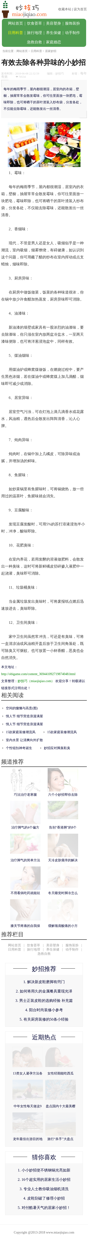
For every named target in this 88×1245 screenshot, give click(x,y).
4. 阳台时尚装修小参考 (44, 1010)
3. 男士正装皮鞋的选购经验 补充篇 (44, 1001)
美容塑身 (53, 23)
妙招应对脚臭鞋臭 (57, 748)
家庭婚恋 (53, 42)
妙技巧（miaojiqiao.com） (36, 681)
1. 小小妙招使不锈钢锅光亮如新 (44, 1170)
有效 (4, 76)
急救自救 (34, 42)
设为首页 (80, 9)
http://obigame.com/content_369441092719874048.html (38, 674)
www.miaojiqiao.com (60, 1232)
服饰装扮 (72, 23)
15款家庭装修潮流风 (20, 732)
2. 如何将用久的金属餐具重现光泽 (44, 991)
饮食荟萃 (34, 23)
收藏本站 (64, 9)
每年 (83, 73)
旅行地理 (34, 33)
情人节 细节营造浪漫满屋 (24, 716)
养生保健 (53, 33)
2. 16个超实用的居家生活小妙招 (44, 1180)
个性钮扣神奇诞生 (19, 748)
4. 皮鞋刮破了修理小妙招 (44, 1198)
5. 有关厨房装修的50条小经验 (44, 1019)
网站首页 (15, 23)
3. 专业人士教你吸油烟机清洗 (44, 1189)
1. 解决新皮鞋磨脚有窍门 (44, 982)
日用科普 (15, 33)
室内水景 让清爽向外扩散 (24, 740)
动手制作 (72, 33)
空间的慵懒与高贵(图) (22, 708)
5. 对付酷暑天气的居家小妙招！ (44, 1208)
